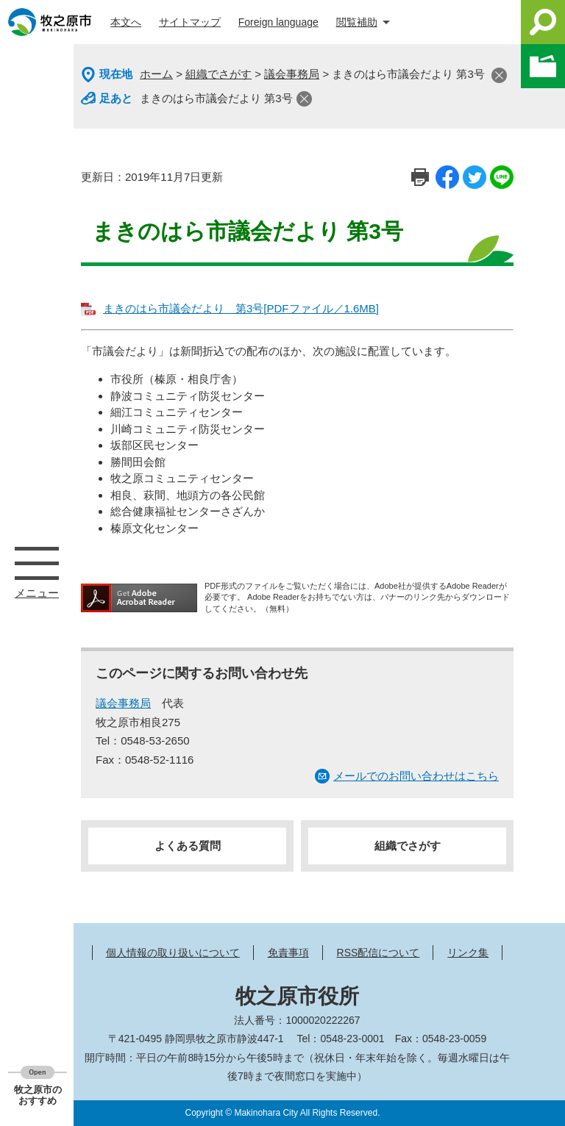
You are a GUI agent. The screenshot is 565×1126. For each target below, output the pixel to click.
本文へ (125, 22)
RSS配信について (378, 952)
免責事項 (288, 952)
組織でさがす (218, 74)
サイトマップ (190, 22)
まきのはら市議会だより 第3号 (216, 98)
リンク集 (467, 952)
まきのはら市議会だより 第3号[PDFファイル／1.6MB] (241, 308)
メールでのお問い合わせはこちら (416, 776)
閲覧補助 (356, 22)
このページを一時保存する (543, 66)
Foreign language (278, 22)
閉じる (499, 75)
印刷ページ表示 (420, 177)
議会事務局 (291, 74)
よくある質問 (187, 845)
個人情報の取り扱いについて (173, 952)
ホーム (156, 74)
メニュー (37, 563)
